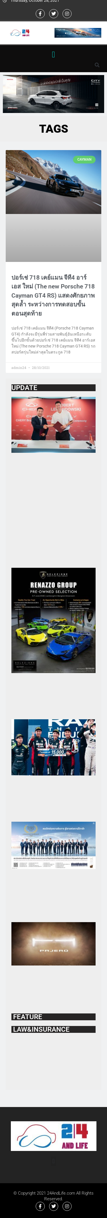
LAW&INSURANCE (40, 1029)
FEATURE (26, 1017)
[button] (53, 54)
